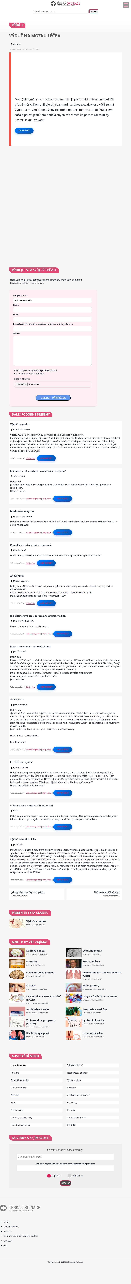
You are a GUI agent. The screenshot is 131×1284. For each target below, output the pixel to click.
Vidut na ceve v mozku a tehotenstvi (31, 805)
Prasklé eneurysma (21, 762)
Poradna (15, 1072)
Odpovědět (24, 131)
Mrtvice (31, 985)
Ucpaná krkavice (93, 1033)
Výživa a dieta (74, 1080)
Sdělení (16, 333)
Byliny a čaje (17, 1110)
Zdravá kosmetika (20, 1080)
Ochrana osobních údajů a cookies (21, 1235)
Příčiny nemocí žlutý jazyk (107, 892)
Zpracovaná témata (77, 1117)
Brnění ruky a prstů (38, 1033)
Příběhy (71, 1110)
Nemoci (15, 1095)
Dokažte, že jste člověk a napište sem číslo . (43, 323)
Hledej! (93, 11)
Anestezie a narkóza (95, 1009)
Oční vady (72, 1102)
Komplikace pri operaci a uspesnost (31, 545)
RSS (5, 1245)
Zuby (13, 1102)
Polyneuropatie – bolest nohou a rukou (102, 974)
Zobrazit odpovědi (33, 498)
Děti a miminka (18, 1087)
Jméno (16, 304)
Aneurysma (17, 699)
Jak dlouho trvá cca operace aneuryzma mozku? (38, 615)
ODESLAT (65, 1183)
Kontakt (71, 1125)
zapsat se (56, 1175)
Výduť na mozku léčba (23, 839)
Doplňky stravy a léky (21, 1117)
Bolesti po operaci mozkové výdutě (30, 646)
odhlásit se (77, 1175)
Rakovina (71, 1087)
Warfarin (31, 961)
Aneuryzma (17, 575)
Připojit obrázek (22, 378)
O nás (6, 1221)
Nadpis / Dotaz (20, 295)
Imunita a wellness (20, 1125)
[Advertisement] (66, 71)
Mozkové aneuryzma (22, 511)
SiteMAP (8, 1240)
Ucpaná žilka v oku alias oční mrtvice (43, 998)
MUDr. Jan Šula (91, 961)
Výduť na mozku (19, 424)
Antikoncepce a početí (78, 1095)
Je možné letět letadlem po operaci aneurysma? (38, 471)
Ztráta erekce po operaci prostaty (41, 1022)
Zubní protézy (91, 985)
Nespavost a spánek (77, 1072)
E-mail (16, 314)
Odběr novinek (11, 1226)
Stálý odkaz (30, 458)
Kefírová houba (35, 950)
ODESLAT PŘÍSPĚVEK (53, 397)
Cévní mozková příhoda (40, 972)
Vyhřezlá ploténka (93, 1020)
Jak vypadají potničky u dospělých (28, 892)
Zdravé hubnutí (75, 1065)
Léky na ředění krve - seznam (100, 996)
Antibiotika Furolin (37, 1009)
